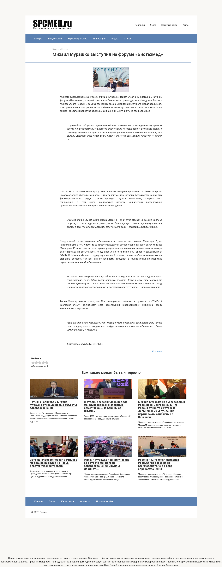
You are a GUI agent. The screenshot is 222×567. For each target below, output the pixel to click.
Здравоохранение (77, 38)
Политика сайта (169, 25)
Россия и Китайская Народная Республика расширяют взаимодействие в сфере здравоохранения (158, 464)
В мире (38, 38)
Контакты (140, 25)
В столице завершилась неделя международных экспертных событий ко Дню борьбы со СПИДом (105, 406)
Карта (185, 25)
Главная (38, 501)
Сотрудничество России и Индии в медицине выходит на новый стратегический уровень (53, 463)
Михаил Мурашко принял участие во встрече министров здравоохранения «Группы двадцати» (106, 464)
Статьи (127, 38)
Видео (114, 38)
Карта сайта (67, 501)
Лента (153, 25)
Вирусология (55, 38)
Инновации (99, 38)
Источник (157, 351)
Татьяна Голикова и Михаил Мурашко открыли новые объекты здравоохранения (53, 405)
